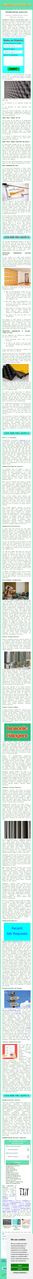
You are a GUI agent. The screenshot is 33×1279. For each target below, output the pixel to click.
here (28, 1039)
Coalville (22, 440)
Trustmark (28, 1027)
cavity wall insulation (9, 1203)
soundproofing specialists (9, 452)
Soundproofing (20, 163)
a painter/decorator (15, 1202)
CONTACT (24, 9)
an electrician (15, 1209)
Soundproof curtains (8, 854)
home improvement (7, 1216)
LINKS (17, 9)
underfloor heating (25, 1208)
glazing (10, 672)
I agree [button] (20, 1265)
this (26, 1036)
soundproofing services (10, 1091)
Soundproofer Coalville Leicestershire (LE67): (15, 19)
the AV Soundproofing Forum (11, 1010)
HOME (13, 9)
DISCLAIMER (29, 9)
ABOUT (20, 9)
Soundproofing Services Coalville (14, 1138)
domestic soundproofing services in (13, 1075)
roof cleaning (6, 1208)
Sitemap (3, 1260)
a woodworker (25, 1200)
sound (10, 99)
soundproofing (19, 24)
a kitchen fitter (16, 1206)
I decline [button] (19, 1269)
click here (18, 1013)
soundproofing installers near (10, 972)
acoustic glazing (24, 639)
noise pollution (26, 1123)
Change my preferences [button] (19, 1272)
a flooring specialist (24, 1205)
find (6, 1102)
